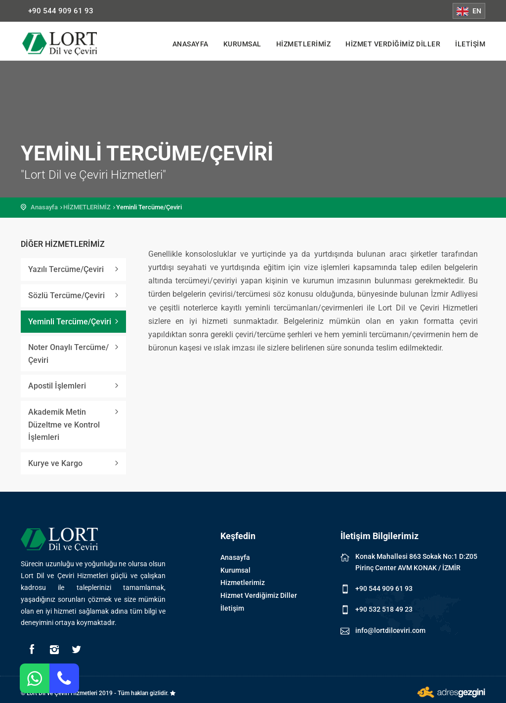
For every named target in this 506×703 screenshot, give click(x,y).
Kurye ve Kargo (55, 463)
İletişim (470, 44)
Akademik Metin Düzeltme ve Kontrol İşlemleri (64, 424)
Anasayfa (190, 44)
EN (469, 11)
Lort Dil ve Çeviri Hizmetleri (68, 43)
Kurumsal (242, 44)
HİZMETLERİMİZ (87, 207)
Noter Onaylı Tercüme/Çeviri (68, 354)
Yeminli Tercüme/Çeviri (69, 321)
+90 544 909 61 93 (60, 10)
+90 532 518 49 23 (384, 609)
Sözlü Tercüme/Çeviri (66, 295)
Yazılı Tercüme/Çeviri (66, 269)
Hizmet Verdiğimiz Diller (392, 44)
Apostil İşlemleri (57, 386)
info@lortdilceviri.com (390, 630)
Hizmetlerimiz (303, 44)
